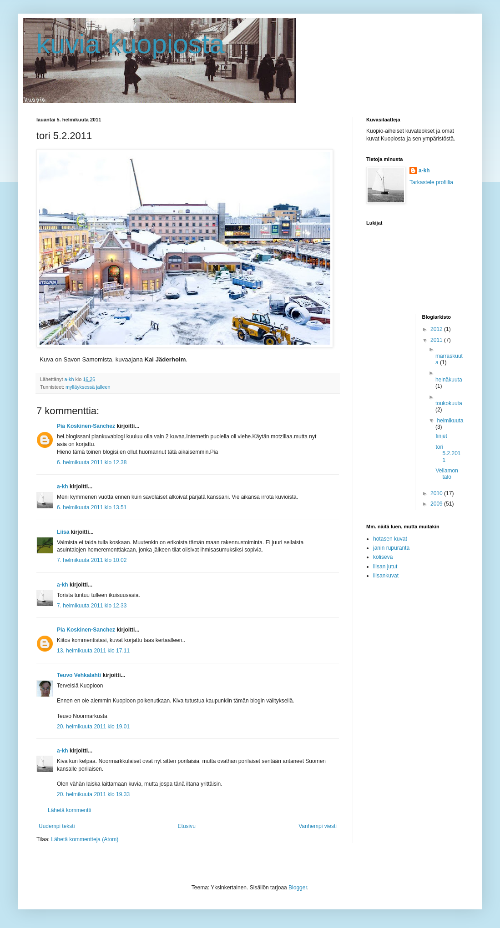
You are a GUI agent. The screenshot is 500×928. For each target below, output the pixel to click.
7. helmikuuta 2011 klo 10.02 (91, 560)
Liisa (63, 532)
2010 (437, 493)
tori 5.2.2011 (447, 453)
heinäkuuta (448, 379)
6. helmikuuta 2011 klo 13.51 (91, 507)
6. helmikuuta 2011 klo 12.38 (91, 462)
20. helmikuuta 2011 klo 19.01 (93, 726)
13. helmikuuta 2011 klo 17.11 (93, 650)
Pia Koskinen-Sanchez (86, 426)
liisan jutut (385, 566)
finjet (441, 436)
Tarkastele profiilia (431, 182)
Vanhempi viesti (317, 826)
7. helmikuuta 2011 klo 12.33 (91, 605)
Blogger (297, 887)
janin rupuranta (391, 548)
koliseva (383, 557)
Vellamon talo (446, 473)
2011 (437, 340)
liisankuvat (386, 575)
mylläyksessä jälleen (88, 387)
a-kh (62, 486)
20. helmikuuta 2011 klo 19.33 (93, 794)
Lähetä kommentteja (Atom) (84, 839)
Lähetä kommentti (69, 810)
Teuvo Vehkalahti (79, 675)
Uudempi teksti (57, 826)
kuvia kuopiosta (130, 44)
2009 (437, 504)
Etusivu (187, 826)
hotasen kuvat (390, 539)
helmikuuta (450, 420)
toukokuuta (448, 403)
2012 (437, 329)
